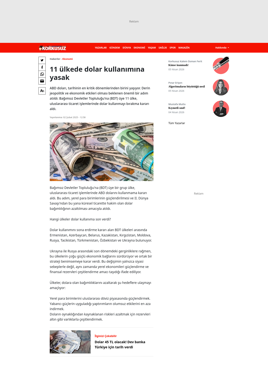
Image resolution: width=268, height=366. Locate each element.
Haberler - (56, 59)
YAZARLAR (101, 47)
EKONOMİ (139, 47)
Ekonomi (67, 59)
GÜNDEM (114, 47)
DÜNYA (127, 47)
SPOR (173, 47)
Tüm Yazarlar (176, 123)
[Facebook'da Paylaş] (42, 67)
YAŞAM (152, 47)
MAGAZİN (184, 47)
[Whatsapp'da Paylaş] (42, 74)
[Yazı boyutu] (42, 90)
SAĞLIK (163, 47)
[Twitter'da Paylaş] (42, 60)
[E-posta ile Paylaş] (42, 80)
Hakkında (221, 47)
